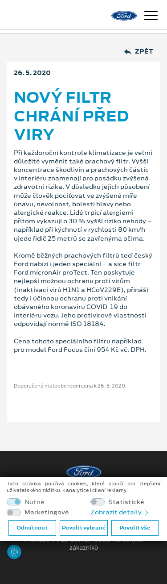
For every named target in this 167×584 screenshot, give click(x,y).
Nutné (34, 502)
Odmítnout (32, 527)
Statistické (126, 502)
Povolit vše (134, 527)
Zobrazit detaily (120, 512)
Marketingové (46, 512)
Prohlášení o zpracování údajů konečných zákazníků (83, 544)
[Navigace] (151, 16)
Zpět (138, 51)
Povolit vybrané (84, 527)
